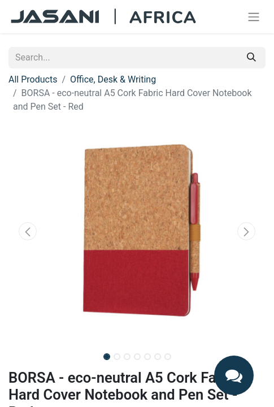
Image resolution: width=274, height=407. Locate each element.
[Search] (251, 57)
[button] (27, 231)
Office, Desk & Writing (113, 79)
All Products (32, 79)
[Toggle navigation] (254, 17)
